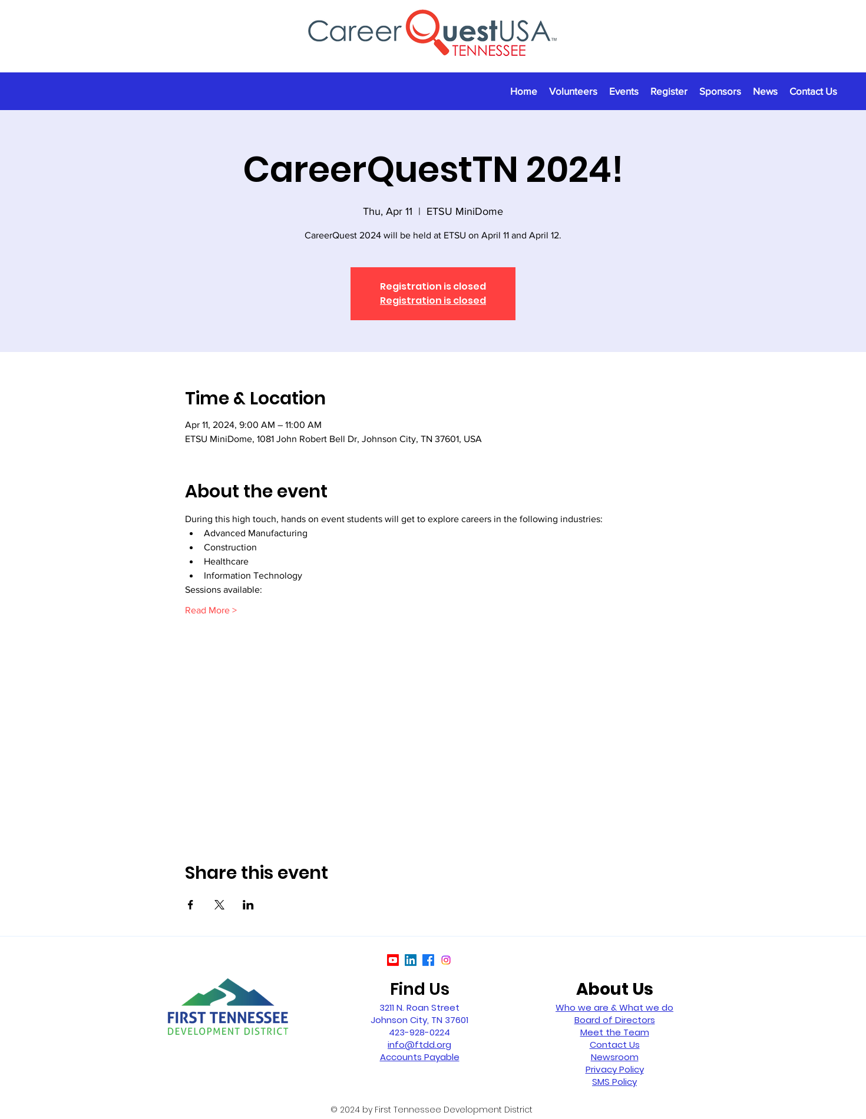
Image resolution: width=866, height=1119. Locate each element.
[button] (623, 91)
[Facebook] (428, 960)
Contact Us (615, 1044)
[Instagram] (446, 960)
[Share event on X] (219, 904)
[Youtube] (393, 960)
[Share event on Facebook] (190, 904)
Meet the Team (614, 1032)
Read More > (211, 610)
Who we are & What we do (614, 1007)
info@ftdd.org (419, 1044)
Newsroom (615, 1057)
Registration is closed (433, 300)
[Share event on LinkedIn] (248, 904)
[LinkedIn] (411, 960)
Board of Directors (614, 1020)
